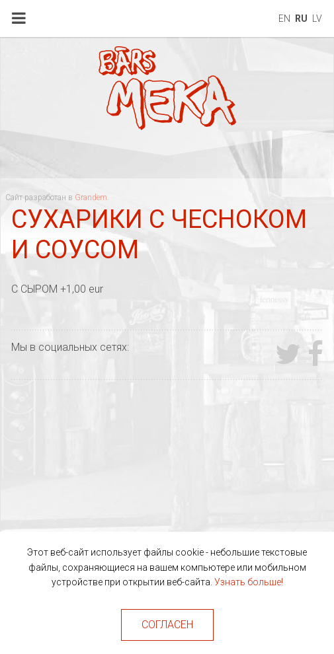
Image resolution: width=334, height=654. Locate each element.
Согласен (167, 624)
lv (317, 18)
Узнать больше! (248, 582)
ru (301, 18)
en (284, 18)
